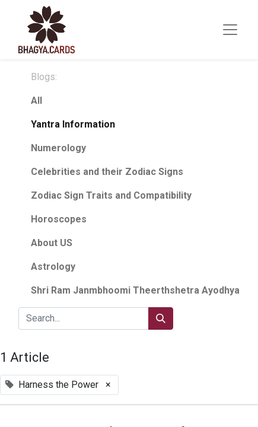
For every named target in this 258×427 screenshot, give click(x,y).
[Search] (160, 318)
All (36, 100)
